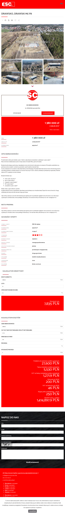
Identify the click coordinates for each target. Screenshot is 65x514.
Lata (2, 284)
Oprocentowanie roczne (9, 290)
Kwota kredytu (6, 277)
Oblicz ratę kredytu (54, 130)
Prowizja (4, 343)
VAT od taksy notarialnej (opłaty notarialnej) (16, 330)
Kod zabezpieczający (6, 442)
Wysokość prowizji (7, 350)
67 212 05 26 (17, 113)
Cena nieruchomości (7, 324)
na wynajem (11, 484)
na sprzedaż (11, 495)
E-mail (2, 429)
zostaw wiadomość (48, 113)
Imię (2, 423)
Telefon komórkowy (6, 436)
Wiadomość (4, 448)
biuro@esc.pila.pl (10, 480)
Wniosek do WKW (6, 337)
